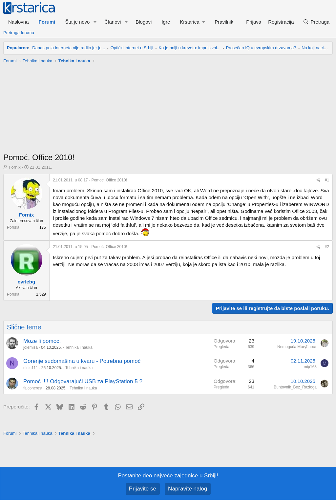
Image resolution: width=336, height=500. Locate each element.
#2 (327, 246)
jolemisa (30, 347)
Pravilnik (224, 22)
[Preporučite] (318, 180)
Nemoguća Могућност (297, 346)
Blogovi (144, 22)
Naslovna (18, 22)
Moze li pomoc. (42, 341)
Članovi (112, 22)
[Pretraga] (316, 22)
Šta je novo (77, 22)
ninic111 (30, 367)
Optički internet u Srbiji (132, 47)
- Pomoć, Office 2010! (90, 180)
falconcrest (32, 388)
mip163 (310, 367)
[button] (94, 22)
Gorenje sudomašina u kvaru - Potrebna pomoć (81, 361)
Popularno (17, 47)
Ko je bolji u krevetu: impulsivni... (189, 47)
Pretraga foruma (18, 32)
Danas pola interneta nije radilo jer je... (68, 47)
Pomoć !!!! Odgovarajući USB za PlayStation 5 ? (82, 381)
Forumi (47, 22)
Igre (165, 22)
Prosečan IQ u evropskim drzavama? (261, 47)
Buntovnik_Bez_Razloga (295, 387)
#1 (327, 180)
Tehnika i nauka (78, 347)
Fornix (15, 167)
